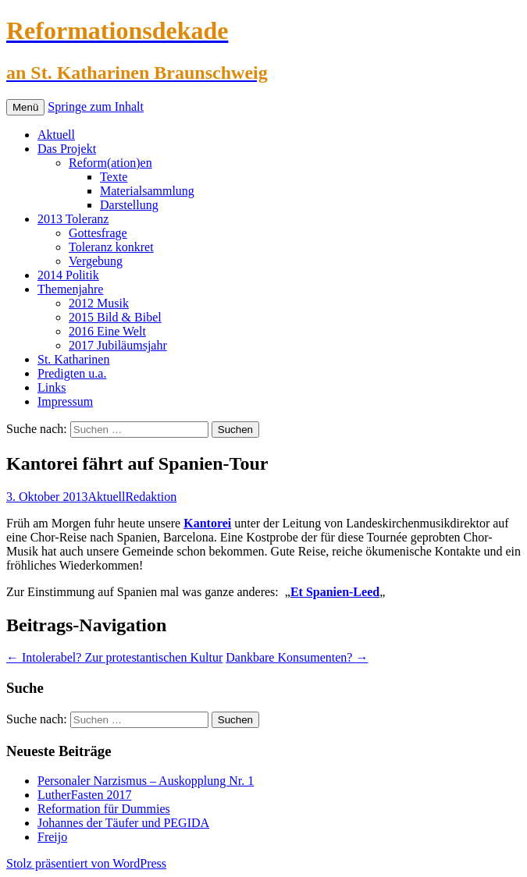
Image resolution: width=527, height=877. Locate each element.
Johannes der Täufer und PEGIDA (123, 822)
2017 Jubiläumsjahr (118, 345)
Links (51, 387)
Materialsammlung (147, 190)
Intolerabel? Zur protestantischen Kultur (114, 657)
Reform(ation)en (110, 162)
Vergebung (96, 261)
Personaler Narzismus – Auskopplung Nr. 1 (145, 780)
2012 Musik (99, 303)
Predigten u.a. (71, 373)
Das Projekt (66, 148)
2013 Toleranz (73, 218)
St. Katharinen (73, 359)
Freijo (52, 836)
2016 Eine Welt (107, 331)
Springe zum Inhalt (96, 106)
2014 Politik (68, 275)
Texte (113, 176)
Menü (25, 107)
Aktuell (56, 134)
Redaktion (150, 496)
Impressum (65, 401)
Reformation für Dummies (103, 808)
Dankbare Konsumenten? (297, 657)
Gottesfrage (98, 233)
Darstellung (129, 204)
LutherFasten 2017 (84, 794)
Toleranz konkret (111, 247)
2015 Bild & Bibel (115, 317)
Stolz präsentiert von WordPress (86, 863)
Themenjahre (70, 289)
